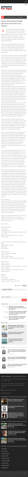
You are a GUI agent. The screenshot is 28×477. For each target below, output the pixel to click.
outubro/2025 (5, 463)
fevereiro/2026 (5, 453)
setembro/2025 (5, 465)
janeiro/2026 (5, 456)
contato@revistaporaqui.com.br (9, 390)
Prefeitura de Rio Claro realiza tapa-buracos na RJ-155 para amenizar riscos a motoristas (17, 318)
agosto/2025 (5, 468)
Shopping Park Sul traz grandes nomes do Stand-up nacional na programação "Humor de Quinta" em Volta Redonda (16, 415)
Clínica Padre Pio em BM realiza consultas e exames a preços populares (15, 340)
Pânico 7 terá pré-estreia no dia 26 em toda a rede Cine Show (16, 400)
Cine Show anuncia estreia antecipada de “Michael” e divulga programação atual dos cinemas (18, 313)
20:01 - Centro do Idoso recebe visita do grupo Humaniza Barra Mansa (17, 365)
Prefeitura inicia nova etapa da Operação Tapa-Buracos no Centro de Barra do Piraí (17, 308)
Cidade (24, 285)
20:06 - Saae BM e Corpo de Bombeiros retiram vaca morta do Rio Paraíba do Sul (17, 351)
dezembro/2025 (5, 458)
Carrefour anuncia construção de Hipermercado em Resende (16, 333)
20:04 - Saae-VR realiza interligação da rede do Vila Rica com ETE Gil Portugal (17, 357)
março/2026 (4, 451)
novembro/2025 (5, 460)
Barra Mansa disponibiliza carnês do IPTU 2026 (16, 407)
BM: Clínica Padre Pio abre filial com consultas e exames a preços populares (16, 327)
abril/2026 (4, 449)
